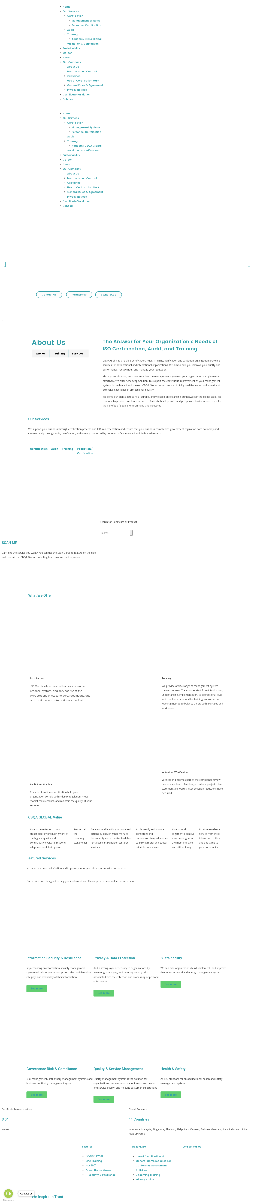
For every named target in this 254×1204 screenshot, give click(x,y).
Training (72, 34)
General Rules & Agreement (85, 85)
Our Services (71, 11)
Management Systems (86, 20)
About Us (73, 66)
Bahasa (68, 99)
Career (67, 53)
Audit (70, 30)
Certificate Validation (76, 94)
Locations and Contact (82, 71)
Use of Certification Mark (83, 80)
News (66, 57)
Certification (75, 16)
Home (66, 6)
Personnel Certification (86, 25)
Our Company (72, 62)
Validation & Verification (83, 44)
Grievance (73, 76)
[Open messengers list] (8, 1193)
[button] (142, 106)
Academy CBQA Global (87, 39)
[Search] (131, 533)
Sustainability (71, 48)
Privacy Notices (77, 90)
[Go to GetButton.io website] (8, 1200)
